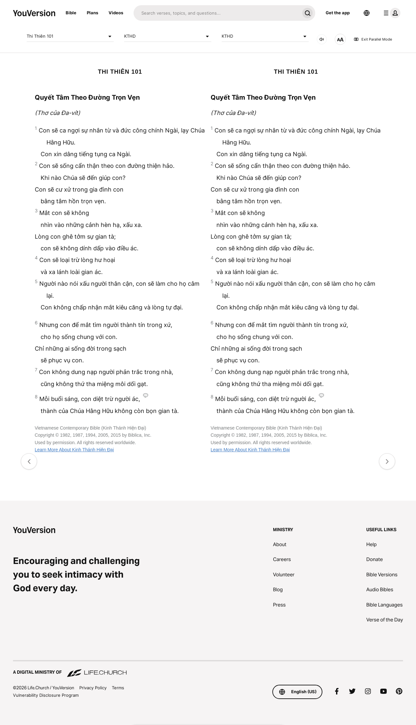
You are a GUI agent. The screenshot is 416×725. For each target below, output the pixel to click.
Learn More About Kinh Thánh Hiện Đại (74, 449)
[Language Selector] (366, 12)
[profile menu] (390, 12)
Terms (118, 687)
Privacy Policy (93, 687)
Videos (116, 12)
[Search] (217, 13)
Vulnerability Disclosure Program (46, 695)
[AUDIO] (322, 39)
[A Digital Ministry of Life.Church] (208, 669)
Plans (92, 12)
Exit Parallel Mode (373, 39)
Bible (71, 12)
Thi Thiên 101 (70, 36)
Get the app (338, 12)
